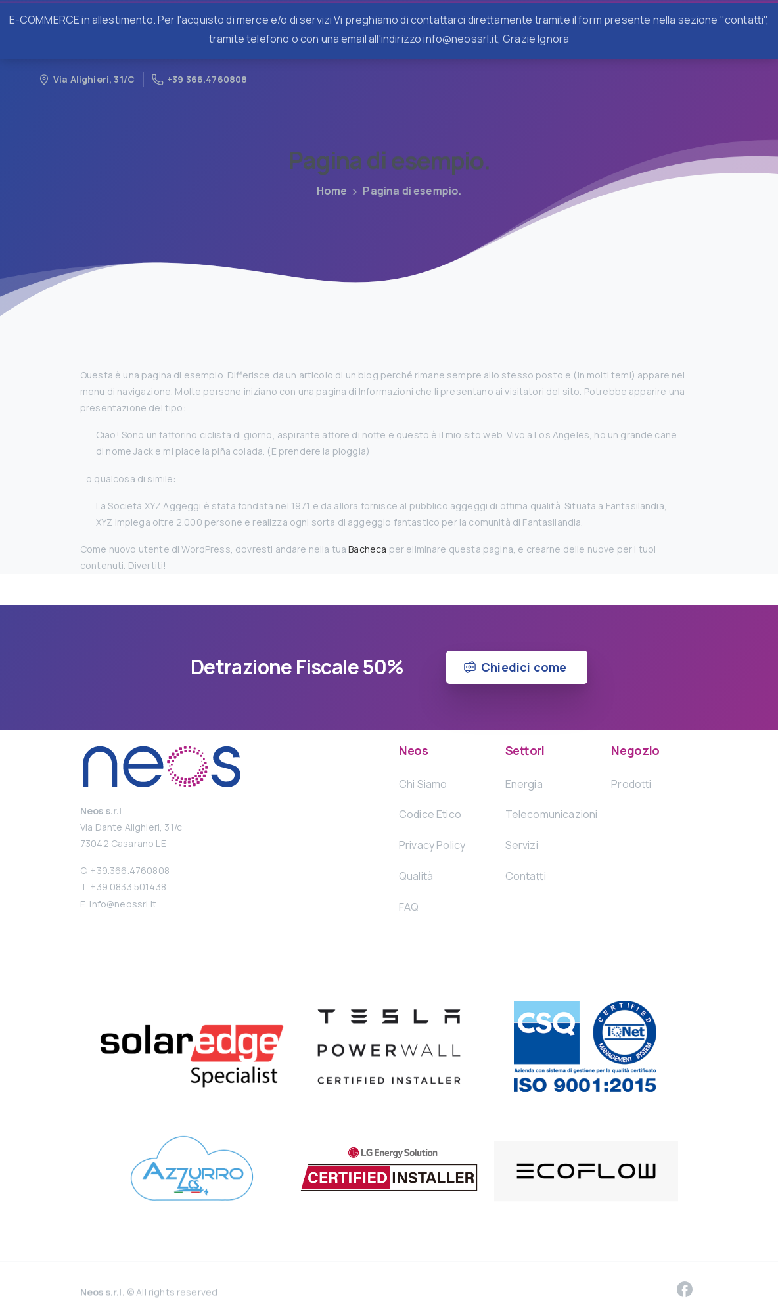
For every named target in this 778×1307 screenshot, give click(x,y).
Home (328, 190)
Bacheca (367, 549)
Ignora (553, 39)
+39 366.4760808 (199, 79)
